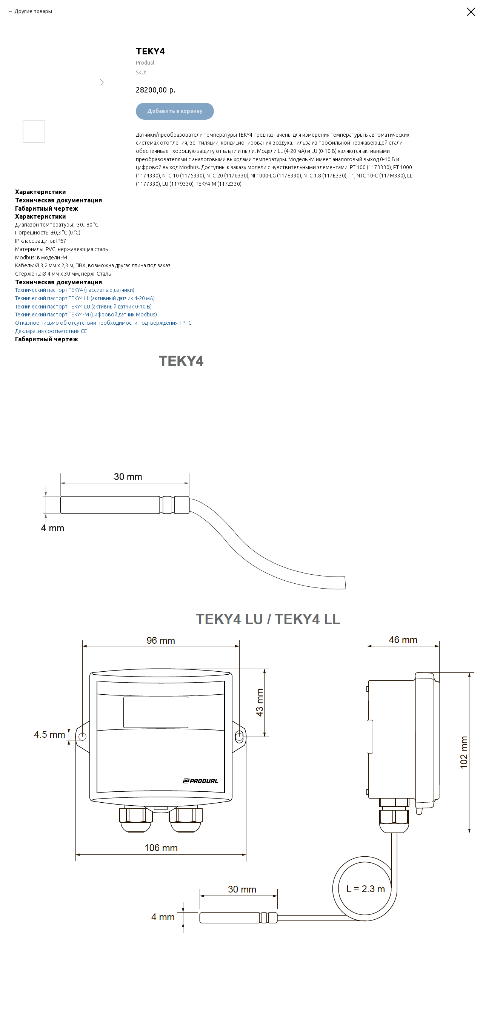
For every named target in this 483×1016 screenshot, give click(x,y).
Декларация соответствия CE (51, 331)
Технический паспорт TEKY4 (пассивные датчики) (74, 290)
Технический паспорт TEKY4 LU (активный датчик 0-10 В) (83, 307)
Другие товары (33, 11)
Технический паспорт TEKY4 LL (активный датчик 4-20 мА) (85, 298)
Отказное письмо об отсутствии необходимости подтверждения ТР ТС (103, 323)
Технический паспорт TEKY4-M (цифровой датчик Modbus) (86, 314)
